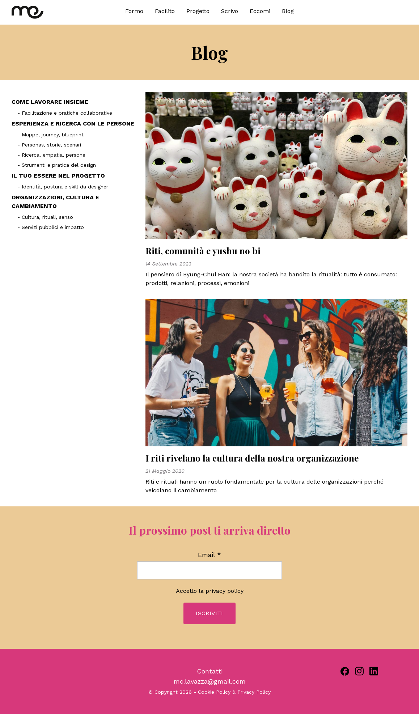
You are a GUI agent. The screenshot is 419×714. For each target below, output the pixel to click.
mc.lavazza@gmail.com (210, 681)
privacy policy (225, 590)
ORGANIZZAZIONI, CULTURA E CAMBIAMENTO (55, 201)
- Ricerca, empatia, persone (51, 155)
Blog (288, 11)
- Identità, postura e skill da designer (62, 187)
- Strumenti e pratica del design (56, 165)
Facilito (165, 11)
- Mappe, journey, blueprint (50, 134)
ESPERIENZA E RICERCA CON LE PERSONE (73, 123)
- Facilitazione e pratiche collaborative (64, 113)
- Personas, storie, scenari (49, 145)
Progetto (198, 11)
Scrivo (229, 11)
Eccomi (260, 11)
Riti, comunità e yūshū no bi (203, 250)
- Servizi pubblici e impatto (50, 227)
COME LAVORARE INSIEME (50, 101)
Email (209, 554)
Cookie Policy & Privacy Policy (234, 692)
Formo (134, 11)
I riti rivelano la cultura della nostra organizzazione (252, 458)
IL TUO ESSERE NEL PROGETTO (58, 175)
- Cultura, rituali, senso (45, 217)
